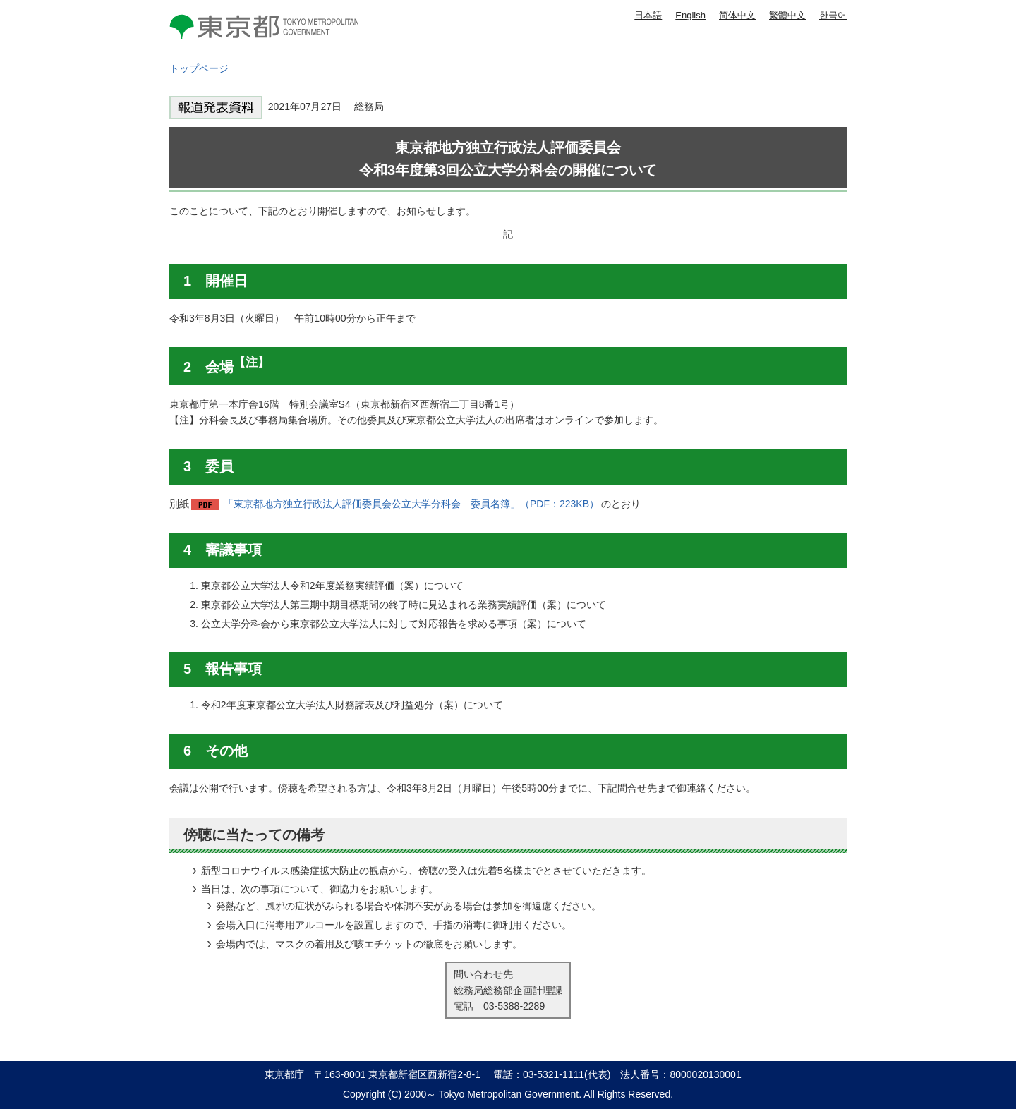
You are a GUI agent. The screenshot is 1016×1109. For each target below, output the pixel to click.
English (690, 15)
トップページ (199, 68)
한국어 (833, 15)
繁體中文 (787, 15)
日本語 (648, 15)
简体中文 (737, 15)
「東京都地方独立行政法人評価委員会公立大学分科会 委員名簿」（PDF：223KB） (411, 503)
